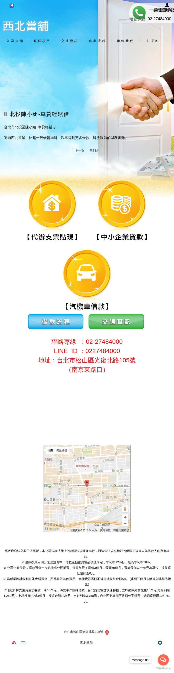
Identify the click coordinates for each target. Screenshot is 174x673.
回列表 (94, 151)
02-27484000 (159, 19)
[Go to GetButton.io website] (163, 668)
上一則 (79, 151)
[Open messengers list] (163, 659)
